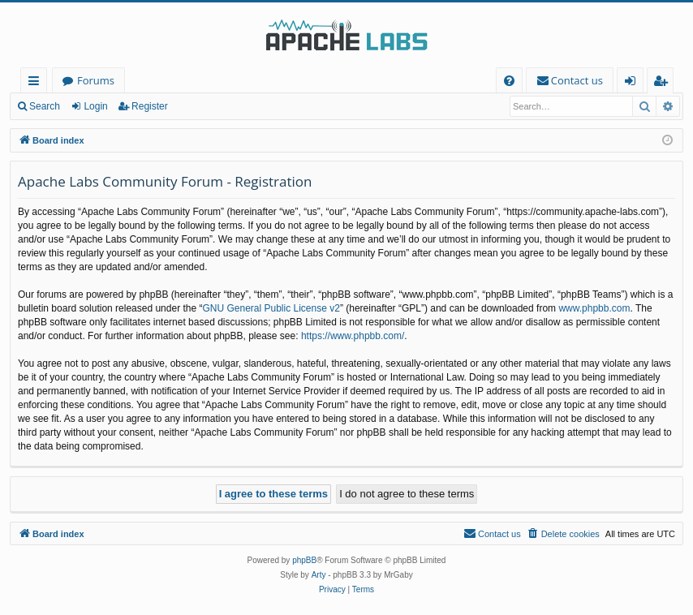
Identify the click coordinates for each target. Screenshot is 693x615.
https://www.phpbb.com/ (352, 336)
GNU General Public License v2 (270, 308)
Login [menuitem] (633, 83)
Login (95, 106)
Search (44, 106)
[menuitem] (509, 80)
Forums (95, 80)
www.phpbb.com (594, 308)
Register (149, 106)
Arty (319, 574)
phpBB (304, 560)
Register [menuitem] (664, 83)
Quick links (37, 83)
